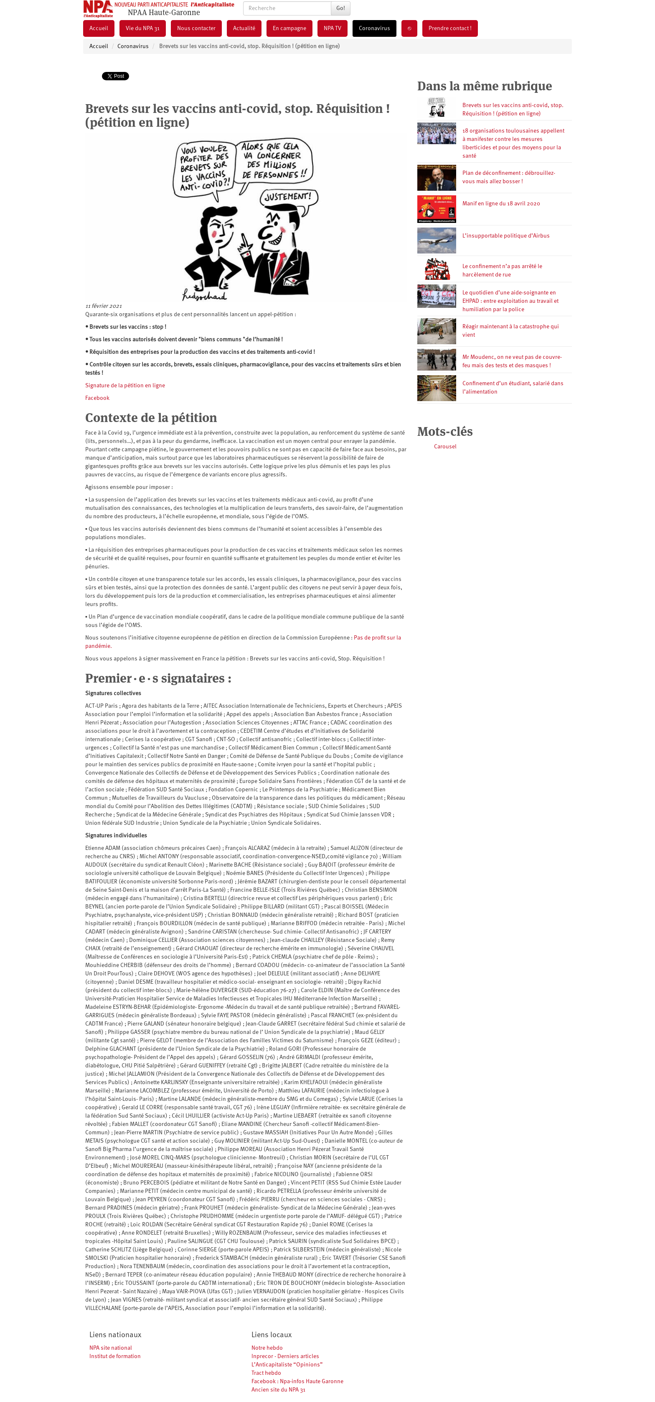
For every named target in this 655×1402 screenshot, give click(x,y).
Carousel (445, 447)
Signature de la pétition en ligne (125, 386)
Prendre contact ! (450, 28)
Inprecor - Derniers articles (285, 1356)
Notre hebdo (267, 1348)
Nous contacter (196, 28)
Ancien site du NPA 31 (278, 1390)
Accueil (98, 28)
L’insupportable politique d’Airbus (506, 236)
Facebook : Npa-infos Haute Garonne (297, 1381)
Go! (340, 8)
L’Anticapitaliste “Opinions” (287, 1365)
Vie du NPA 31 (143, 28)
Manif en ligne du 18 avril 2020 (501, 204)
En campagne (289, 28)
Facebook (97, 398)
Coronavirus (374, 28)
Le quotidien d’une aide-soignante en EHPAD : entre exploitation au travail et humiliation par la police (510, 301)
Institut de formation (115, 1356)
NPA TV (332, 28)
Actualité (244, 28)
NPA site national (110, 1348)
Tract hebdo (266, 1373)
